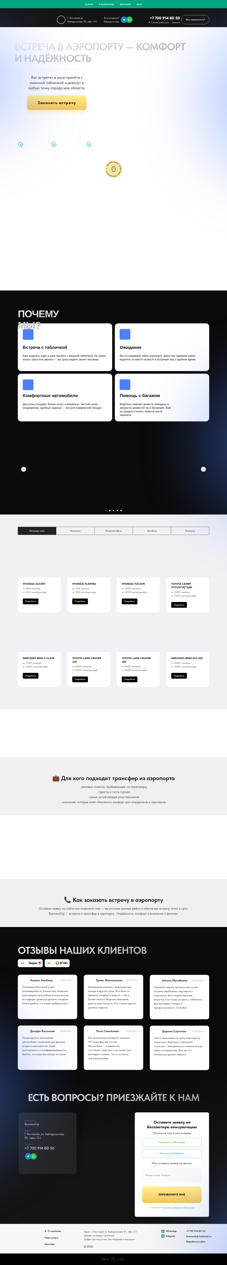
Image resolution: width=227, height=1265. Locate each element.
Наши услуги (51, 1237)
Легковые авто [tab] (37, 530)
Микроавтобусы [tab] (114, 530)
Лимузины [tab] (190, 530)
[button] (195, 19)
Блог (139, 4)
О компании (106, 4)
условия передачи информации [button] (178, 1207)
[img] (124, 19)
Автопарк (125, 4)
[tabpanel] (113, 622)
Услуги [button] (89, 4)
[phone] (172, 1175)
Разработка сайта (195, 1241)
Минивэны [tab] (75, 530)
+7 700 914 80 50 (165, 18)
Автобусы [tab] (152, 530)
